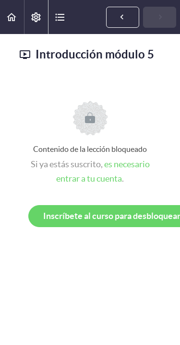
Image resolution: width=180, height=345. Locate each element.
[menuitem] (36, 17)
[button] (12, 17)
